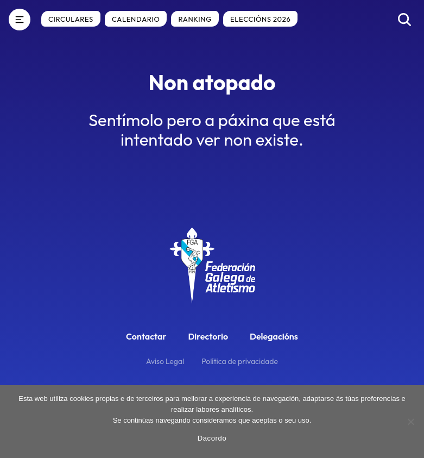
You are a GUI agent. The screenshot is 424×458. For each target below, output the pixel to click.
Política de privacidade (239, 361)
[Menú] (19, 19)
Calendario (136, 19)
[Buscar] (404, 19)
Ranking (195, 19)
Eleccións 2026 (260, 19)
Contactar (146, 336)
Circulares (70, 19)
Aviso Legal (165, 361)
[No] (410, 421)
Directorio (208, 336)
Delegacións (274, 336)
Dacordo (212, 438)
